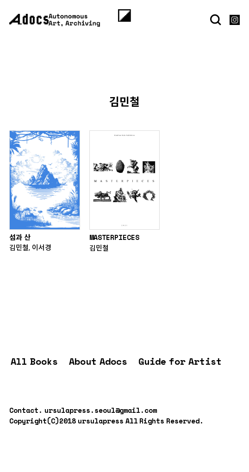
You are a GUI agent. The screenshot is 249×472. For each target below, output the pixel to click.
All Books (34, 361)
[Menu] (124, 15)
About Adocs (98, 361)
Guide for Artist (180, 361)
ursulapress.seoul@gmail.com (100, 410)
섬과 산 (20, 237)
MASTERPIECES (114, 237)
